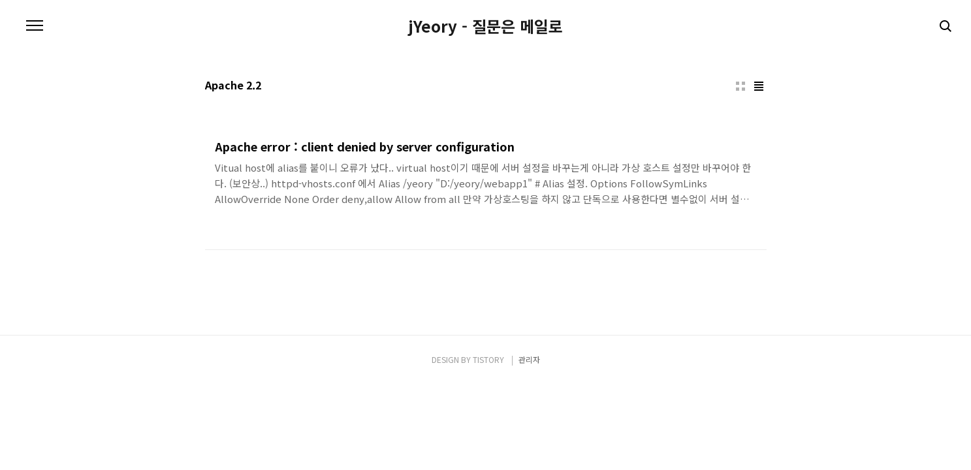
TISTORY (488, 359)
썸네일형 (740, 86)
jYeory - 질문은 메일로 (485, 26)
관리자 (529, 359)
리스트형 (759, 86)
